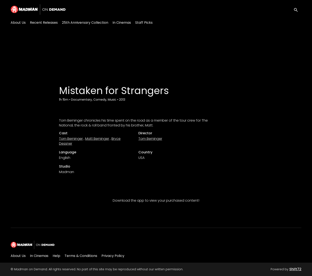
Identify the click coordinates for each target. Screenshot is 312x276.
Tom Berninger (71, 138)
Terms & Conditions (81, 255)
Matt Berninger (97, 138)
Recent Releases (44, 22)
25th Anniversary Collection (85, 22)
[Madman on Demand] (33, 245)
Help (56, 255)
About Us (18, 22)
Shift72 (295, 269)
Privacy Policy (112, 255)
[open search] (297, 9)
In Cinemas (121, 22)
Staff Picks (144, 22)
